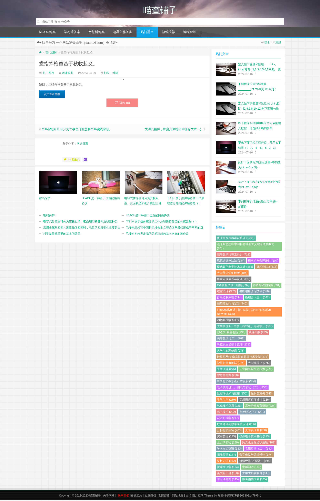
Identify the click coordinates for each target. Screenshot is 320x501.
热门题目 (147, 32)
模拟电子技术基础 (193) (254, 437)
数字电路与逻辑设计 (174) (256, 455)
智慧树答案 (96, 32)
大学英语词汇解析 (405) (232, 273)
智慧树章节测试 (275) (230, 363)
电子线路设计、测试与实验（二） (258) (242, 388)
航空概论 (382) (226, 291)
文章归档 (150, 496)
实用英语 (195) (226, 437)
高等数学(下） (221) (252, 412)
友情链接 (164, 496)
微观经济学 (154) (228, 467)
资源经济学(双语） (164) (255, 461)
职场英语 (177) (226, 455)
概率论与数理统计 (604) (263, 261)
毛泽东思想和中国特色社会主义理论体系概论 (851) (245, 247)
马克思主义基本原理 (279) (233, 345)
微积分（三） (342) (257, 298)
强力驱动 (197, 496)
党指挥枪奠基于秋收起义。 (68, 64)
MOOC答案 (47, 32)
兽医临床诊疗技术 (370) (254, 291)
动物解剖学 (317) (228, 320)
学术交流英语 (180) (229, 449)
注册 (278, 42)
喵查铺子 (95, 496)
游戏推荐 (168, 32)
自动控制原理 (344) (229, 298)
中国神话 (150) (251, 467)
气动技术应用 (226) (229, 406)
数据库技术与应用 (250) (232, 394)
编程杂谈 (189, 32)
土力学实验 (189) (228, 443)
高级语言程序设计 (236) (254, 400)
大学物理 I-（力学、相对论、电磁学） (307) (245, 326)
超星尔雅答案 (122, 32)
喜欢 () (122, 103)
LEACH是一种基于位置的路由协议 (148, 216)
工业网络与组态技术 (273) (256, 369)
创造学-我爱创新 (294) (231, 332)
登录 (267, 42)
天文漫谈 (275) (226, 369)
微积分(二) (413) (267, 267)
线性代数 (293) (258, 332)
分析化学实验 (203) (229, 430)
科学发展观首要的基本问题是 (61, 234)
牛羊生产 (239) (226, 400)
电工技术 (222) (226, 412)
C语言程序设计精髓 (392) (233, 285)
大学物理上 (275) (259, 363)
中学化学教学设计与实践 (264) (236, 381)
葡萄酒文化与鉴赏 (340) (232, 304)
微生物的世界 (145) (254, 479)
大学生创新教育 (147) (256, 473)
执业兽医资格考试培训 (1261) (235, 238)
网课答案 (67, 73)
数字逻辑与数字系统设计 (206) (236, 424)
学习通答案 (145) (228, 479)
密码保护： (50, 216)
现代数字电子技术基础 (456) (235, 267)
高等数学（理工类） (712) (233, 255)
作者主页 (71, 160)
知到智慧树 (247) (262, 394)
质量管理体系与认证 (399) (233, 279)
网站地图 (177, 496)
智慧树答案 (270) (228, 375)
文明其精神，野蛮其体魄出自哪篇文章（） (174, 129)
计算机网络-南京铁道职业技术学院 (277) (242, 357)
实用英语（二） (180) (259, 449)
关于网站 (108, 496)
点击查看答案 (52, 94)
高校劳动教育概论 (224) (260, 406)
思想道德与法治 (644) (230, 261)
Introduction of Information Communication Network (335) (244, 312)
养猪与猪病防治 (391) (266, 285)
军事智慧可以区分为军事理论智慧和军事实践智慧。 (77, 129)
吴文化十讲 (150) (228, 473)
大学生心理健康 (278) (230, 351)
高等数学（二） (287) (230, 339)
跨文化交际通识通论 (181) (259, 443)
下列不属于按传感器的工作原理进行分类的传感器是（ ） (162, 222)
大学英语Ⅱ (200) (256, 430)
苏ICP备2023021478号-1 (245, 496)
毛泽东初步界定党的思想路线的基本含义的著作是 (157, 234)
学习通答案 (72, 32)
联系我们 (123, 496)
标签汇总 (136, 496)
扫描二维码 (111, 73)
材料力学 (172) (226, 461)
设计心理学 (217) (228, 418)
